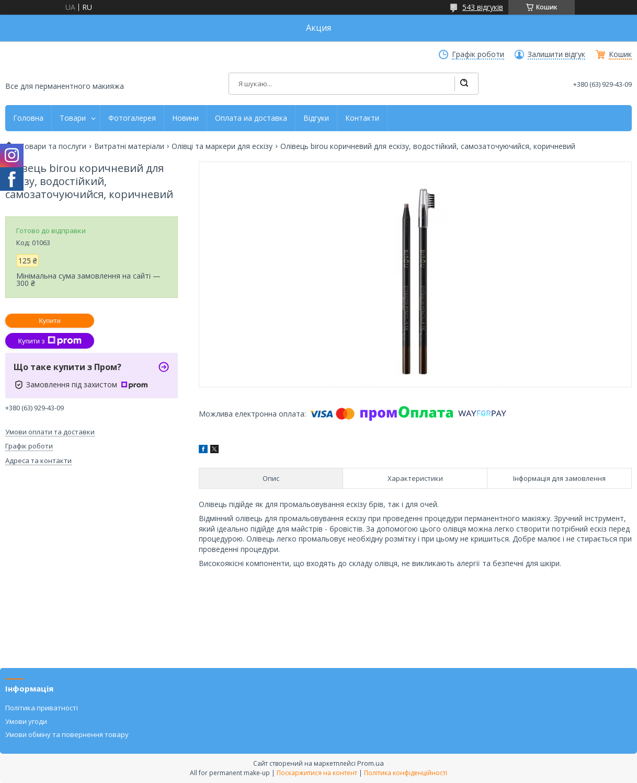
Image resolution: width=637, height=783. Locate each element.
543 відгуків (482, 7)
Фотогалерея (132, 118)
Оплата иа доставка (251, 118)
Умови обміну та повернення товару (67, 734)
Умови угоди (26, 721)
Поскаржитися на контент (317, 772)
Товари (73, 118)
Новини (185, 118)
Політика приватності (41, 707)
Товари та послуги (53, 146)
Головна (28, 118)
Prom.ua (370, 763)
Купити (50, 321)
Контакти (362, 118)
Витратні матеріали (129, 146)
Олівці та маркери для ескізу (222, 146)
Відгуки (316, 118)
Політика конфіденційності (405, 772)
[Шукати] (463, 83)
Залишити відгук (556, 54)
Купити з (49, 341)
